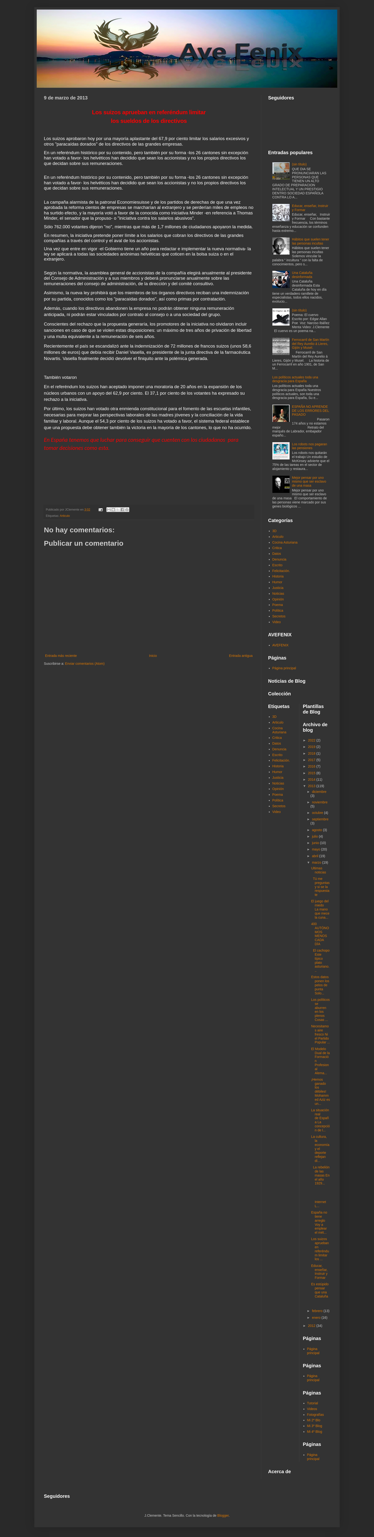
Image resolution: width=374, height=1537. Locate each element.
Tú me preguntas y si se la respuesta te (320, 887)
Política (277, 610)
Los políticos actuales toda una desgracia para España (295, 379)
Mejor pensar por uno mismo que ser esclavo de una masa (309, 482)
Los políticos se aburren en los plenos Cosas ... (320, 1010)
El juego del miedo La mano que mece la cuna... (320, 909)
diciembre (319, 792)
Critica (277, 548)
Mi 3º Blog (314, 1426)
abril (315, 856)
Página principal (284, 668)
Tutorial (312, 1403)
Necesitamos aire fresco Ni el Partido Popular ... (320, 1034)
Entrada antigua (241, 656)
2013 (312, 786)
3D (274, 531)
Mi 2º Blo (313, 1420)
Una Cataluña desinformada (302, 275)
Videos (312, 1409)
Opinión (278, 599)
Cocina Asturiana (285, 542)
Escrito (277, 565)
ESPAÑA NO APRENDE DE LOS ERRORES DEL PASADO (310, 411)
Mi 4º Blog (314, 1431)
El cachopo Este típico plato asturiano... (320, 960)
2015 (312, 773)
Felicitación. (281, 571)
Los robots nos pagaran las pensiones (309, 446)
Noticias (278, 593)
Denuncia (279, 559)
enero (317, 1317)
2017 (312, 760)
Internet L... (320, 1198)
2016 (312, 766)
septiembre (320, 819)
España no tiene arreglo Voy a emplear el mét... (319, 1222)
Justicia (278, 588)
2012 (312, 1326)
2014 (312, 779)
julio (315, 836)
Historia (278, 576)
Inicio (153, 656)
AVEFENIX (280, 645)
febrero (317, 1311)
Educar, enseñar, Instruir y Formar (319, 1272)
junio (316, 843)
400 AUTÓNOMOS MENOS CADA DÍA (320, 934)
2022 (312, 740)
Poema (277, 605)
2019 (312, 747)
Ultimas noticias (318, 870)
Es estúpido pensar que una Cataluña (319, 1290)
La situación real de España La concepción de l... (320, 1120)
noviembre (319, 802)
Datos (276, 554)
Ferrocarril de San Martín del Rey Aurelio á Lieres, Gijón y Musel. (310, 344)
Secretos (279, 616)
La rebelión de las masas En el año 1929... (320, 1175)
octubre (318, 813)
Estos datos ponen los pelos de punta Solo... (320, 985)
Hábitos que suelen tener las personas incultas (310, 241)
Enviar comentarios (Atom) (85, 663)
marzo (317, 862)
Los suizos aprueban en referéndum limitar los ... (320, 1249)
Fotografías (315, 1415)
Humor (277, 582)
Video (276, 622)
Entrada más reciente (61, 656)
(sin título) (299, 164)
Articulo (65, 516)
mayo (316, 849)
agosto (317, 830)
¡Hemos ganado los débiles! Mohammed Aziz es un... (320, 1092)
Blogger (223, 1515)
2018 (312, 753)
